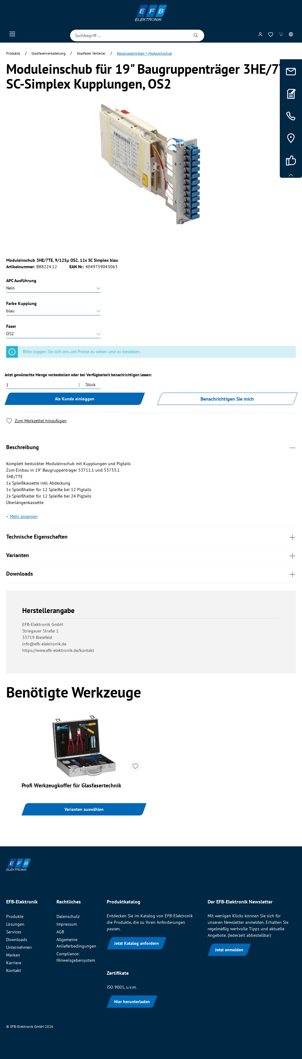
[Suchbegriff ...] (129, 35)
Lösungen (15, 924)
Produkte (14, 916)
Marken (13, 955)
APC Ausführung (21, 280)
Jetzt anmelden (229, 950)
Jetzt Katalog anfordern (136, 943)
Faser (11, 326)
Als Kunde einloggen (74, 399)
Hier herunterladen (132, 1001)
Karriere (13, 962)
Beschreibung (151, 447)
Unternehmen (19, 947)
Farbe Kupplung (21, 303)
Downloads (151, 573)
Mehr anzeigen (24, 516)
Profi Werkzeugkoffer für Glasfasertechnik (71, 785)
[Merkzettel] (270, 35)
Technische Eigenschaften (151, 536)
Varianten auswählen (84, 809)
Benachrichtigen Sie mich (227, 399)
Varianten (151, 555)
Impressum (66, 924)
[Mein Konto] (260, 35)
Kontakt (13, 970)
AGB (60, 932)
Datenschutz (68, 916)
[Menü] (12, 35)
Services (13, 932)
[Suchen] (196, 35)
